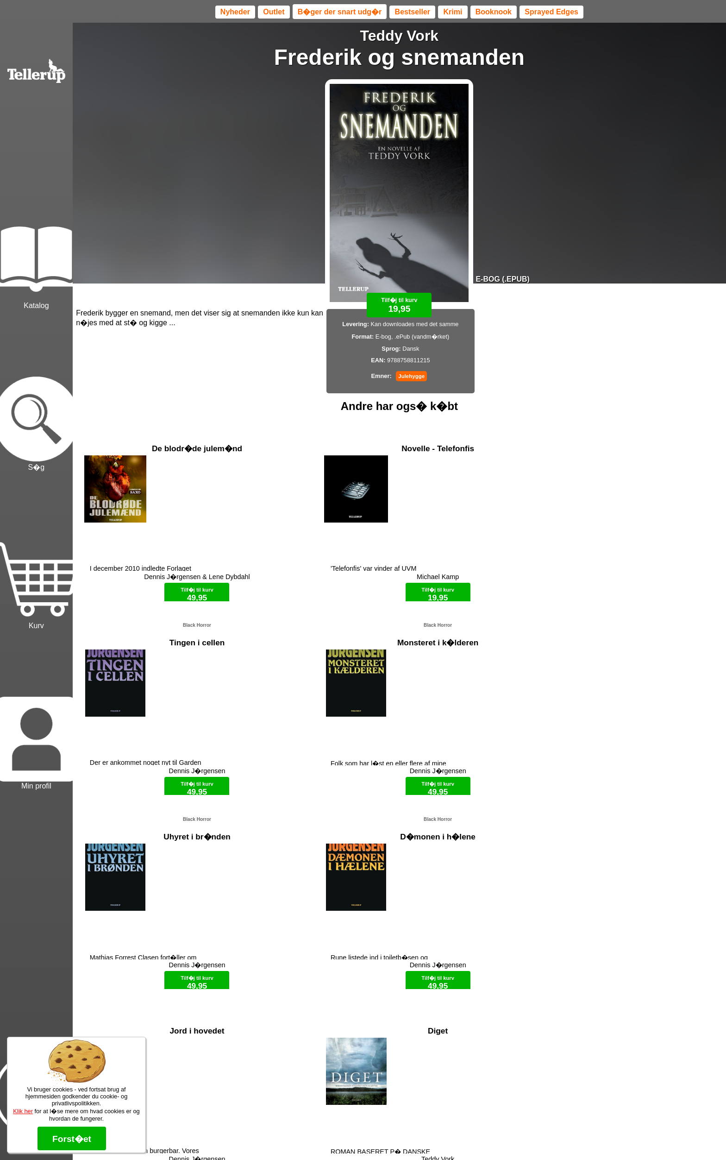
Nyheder (235, 12)
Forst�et (71, 1139)
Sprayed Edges (551, 12)
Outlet (273, 12)
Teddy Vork (399, 35)
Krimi (452, 12)
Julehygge (411, 376)
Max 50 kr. (375, 1137)
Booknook (494, 12)
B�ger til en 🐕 (415, 1137)
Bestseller (413, 12)
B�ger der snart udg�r (340, 12)
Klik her (23, 1111)
